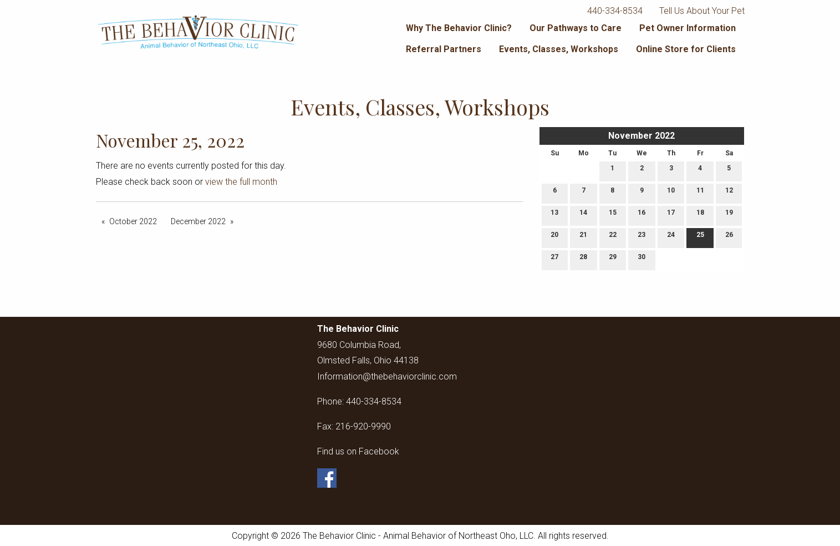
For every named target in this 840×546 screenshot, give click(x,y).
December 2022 (198, 221)
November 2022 (641, 135)
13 (554, 215)
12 (729, 192)
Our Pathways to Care (576, 28)
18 (700, 215)
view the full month (241, 181)
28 (583, 259)
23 (641, 237)
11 (700, 192)
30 (641, 259)
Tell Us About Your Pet (702, 11)
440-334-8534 (615, 11)
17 (671, 215)
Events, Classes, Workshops (558, 49)
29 (613, 259)
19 (729, 215)
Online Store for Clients (686, 49)
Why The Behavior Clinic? (459, 28)
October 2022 (133, 221)
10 (671, 192)
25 (700, 237)
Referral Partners (443, 49)
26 (729, 237)
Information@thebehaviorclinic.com (387, 376)
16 (641, 215)
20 (554, 237)
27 (554, 259)
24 (671, 237)
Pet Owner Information (687, 28)
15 (613, 215)
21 (583, 237)
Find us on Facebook (358, 451)
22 (613, 237)
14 (583, 215)
